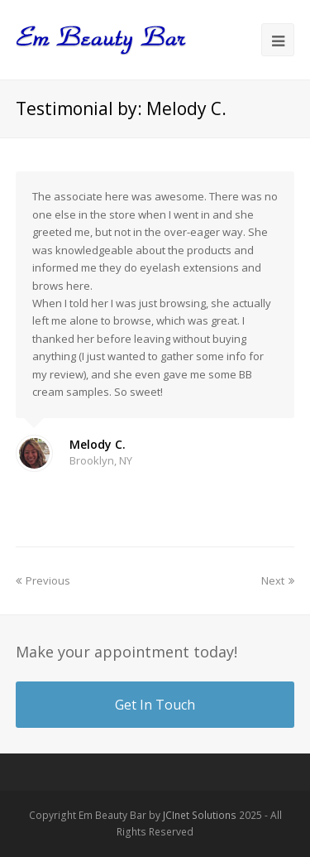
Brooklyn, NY (100, 460)
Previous (43, 580)
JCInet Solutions (199, 815)
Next (277, 580)
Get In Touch (155, 705)
